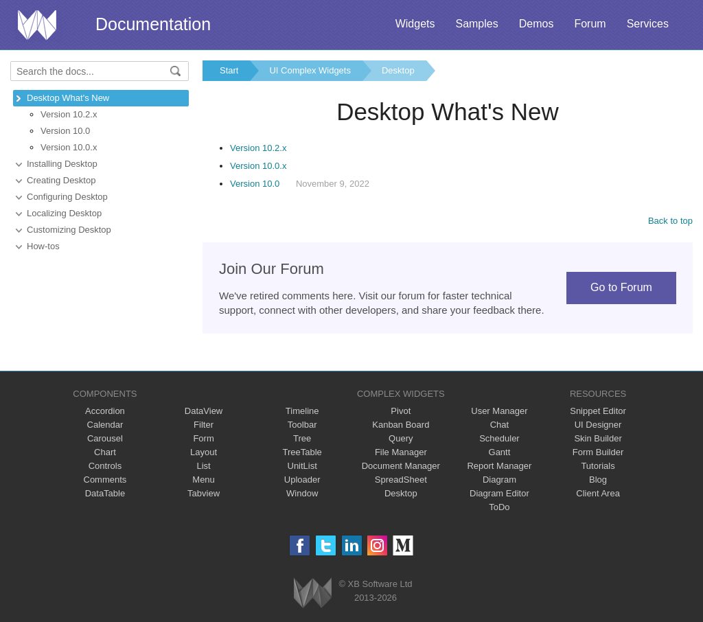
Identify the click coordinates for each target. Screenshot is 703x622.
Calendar (105, 424)
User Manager (499, 411)
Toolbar (302, 424)
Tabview (203, 493)
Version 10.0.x (69, 147)
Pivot (401, 411)
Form (203, 438)
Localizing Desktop (64, 213)
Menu (203, 479)
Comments (105, 479)
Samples (476, 24)
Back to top (670, 221)
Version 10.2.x (69, 114)
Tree (302, 438)
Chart (105, 452)
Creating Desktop (61, 180)
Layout (203, 452)
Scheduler (499, 438)
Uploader (302, 479)
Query (401, 438)
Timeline (302, 411)
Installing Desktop (62, 164)
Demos (536, 24)
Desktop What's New (68, 98)
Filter (204, 424)
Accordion (105, 411)
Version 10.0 (65, 131)
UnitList (302, 466)
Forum (590, 24)
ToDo (499, 507)
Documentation (153, 24)
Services (648, 24)
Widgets (415, 24)
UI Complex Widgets (309, 70)
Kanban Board (400, 424)
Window (302, 493)
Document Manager (401, 466)
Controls (105, 466)
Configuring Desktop (67, 197)
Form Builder (598, 452)
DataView (203, 411)
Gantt (500, 452)
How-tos (43, 246)
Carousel (105, 438)
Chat (499, 424)
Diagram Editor (499, 493)
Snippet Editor (598, 411)
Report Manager (499, 466)
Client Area (598, 493)
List (203, 466)
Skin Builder (597, 438)
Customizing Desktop (69, 229)
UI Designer (598, 424)
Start (229, 70)
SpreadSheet (401, 479)
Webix (313, 592)
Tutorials (597, 466)
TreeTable (302, 452)
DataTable (105, 493)
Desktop (398, 70)
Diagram (499, 479)
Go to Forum (621, 287)
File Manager (401, 452)
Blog (598, 479)
